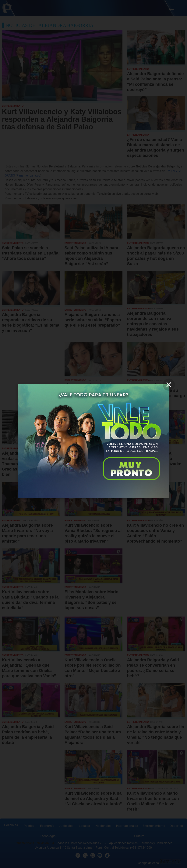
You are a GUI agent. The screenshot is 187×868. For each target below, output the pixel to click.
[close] (169, 385)
